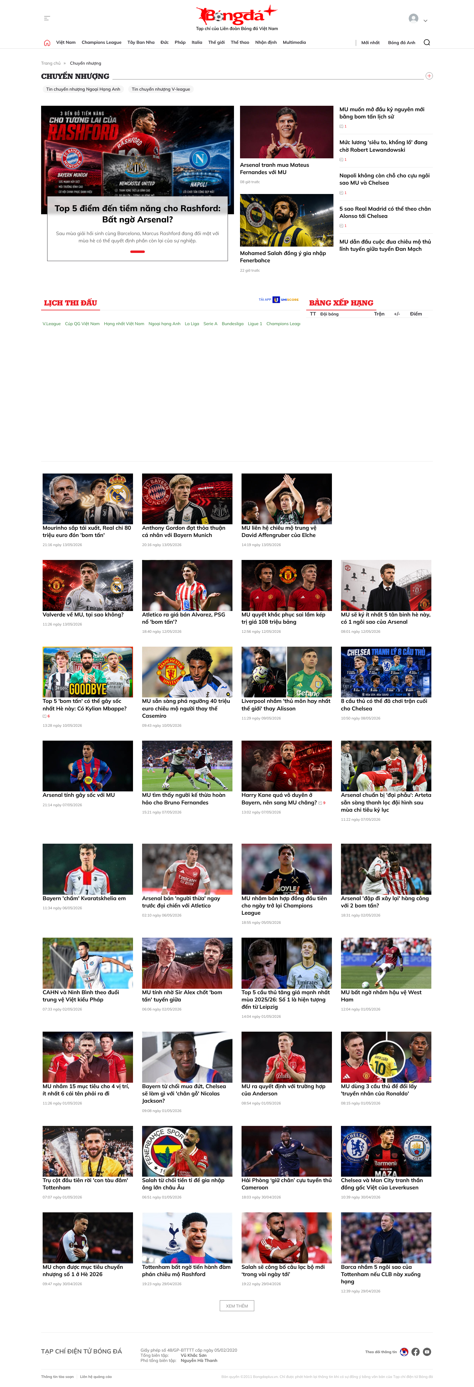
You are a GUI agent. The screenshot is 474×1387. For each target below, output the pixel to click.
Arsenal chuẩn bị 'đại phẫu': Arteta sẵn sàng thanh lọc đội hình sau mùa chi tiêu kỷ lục (386, 802)
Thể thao (240, 42)
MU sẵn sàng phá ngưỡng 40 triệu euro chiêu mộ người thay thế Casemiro (186, 708)
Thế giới (216, 42)
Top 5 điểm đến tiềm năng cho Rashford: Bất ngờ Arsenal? (138, 214)
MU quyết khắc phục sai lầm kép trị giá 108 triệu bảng (283, 618)
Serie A (210, 323)
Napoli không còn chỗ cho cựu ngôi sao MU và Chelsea (384, 179)
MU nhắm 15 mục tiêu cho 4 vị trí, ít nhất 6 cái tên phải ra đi (86, 1090)
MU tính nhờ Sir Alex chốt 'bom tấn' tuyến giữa (182, 996)
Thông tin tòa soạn (57, 1376)
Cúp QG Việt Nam (82, 323)
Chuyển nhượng (85, 63)
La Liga (192, 323)
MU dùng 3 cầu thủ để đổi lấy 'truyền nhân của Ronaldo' (379, 1090)
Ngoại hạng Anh (164, 323)
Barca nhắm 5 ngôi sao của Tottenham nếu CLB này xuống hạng (380, 1274)
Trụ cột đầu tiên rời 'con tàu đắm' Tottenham (85, 1184)
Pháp (180, 42)
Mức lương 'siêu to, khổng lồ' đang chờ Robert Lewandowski (383, 146)
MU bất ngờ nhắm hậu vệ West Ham (381, 996)
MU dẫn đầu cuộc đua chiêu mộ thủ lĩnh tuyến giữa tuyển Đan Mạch (385, 245)
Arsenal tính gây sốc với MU (79, 794)
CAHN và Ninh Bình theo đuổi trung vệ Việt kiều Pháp (81, 996)
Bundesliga (233, 323)
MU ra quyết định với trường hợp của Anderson (284, 1090)
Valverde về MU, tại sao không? (83, 614)
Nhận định (266, 42)
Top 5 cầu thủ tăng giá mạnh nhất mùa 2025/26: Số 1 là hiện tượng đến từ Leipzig (286, 999)
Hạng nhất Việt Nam (124, 323)
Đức (165, 42)
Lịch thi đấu (70, 302)
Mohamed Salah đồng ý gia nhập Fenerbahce (283, 257)
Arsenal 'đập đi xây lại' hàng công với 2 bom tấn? (385, 902)
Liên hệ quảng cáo (96, 1376)
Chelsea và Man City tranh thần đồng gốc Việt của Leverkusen (382, 1184)
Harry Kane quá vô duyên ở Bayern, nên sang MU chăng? (283, 798)
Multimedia (294, 42)
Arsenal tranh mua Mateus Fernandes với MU (274, 168)
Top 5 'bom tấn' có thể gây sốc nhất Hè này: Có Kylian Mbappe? (85, 708)
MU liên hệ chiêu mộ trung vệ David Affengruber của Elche (279, 531)
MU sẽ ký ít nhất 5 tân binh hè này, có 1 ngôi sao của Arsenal (385, 618)
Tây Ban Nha (141, 42)
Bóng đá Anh (401, 42)
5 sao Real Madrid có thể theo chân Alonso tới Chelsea (385, 212)
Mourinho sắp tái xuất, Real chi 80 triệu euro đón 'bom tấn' (87, 531)
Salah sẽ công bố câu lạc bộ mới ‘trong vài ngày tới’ (283, 1270)
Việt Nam (66, 42)
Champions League (102, 42)
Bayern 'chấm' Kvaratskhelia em (84, 898)
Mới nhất (371, 42)
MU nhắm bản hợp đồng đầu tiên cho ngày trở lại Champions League (284, 906)
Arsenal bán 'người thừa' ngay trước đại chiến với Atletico (181, 902)
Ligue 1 (255, 323)
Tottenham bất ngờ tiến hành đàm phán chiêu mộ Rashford (186, 1270)
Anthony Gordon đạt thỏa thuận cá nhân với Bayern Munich (184, 531)
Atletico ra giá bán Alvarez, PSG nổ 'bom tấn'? (183, 618)
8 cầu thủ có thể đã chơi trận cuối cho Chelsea (384, 704)
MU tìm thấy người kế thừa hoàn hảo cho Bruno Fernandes (184, 798)
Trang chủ (50, 63)
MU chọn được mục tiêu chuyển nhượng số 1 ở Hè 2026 (83, 1270)
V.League (52, 323)
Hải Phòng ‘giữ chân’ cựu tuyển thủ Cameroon (287, 1184)
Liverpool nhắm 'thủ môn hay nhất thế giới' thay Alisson (286, 704)
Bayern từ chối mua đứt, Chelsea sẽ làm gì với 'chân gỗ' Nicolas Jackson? (184, 1093)
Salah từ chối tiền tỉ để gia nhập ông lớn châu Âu (183, 1184)
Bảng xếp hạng (341, 302)
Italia (197, 42)
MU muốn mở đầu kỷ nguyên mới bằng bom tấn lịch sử (381, 113)
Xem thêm (237, 1306)
